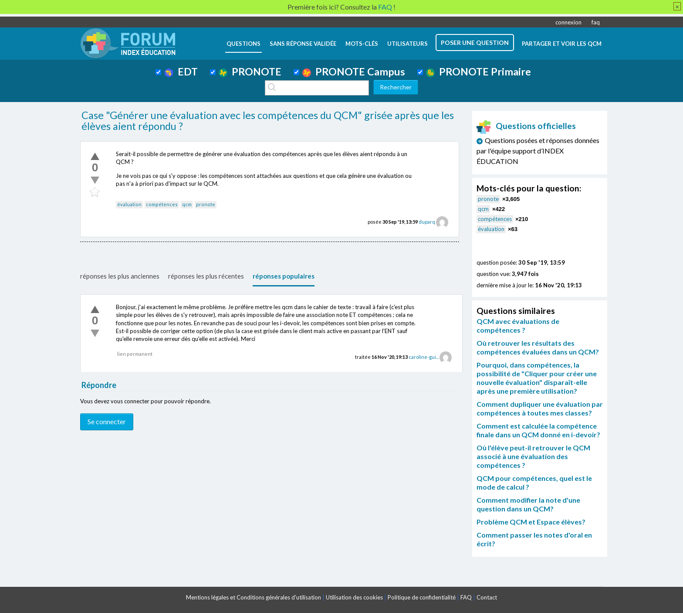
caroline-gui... (424, 357)
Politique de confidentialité (422, 597)
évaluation (129, 204)
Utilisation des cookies (354, 597)
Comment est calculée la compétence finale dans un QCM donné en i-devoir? (538, 430)
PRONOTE (250, 71)
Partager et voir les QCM (562, 43)
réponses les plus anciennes (119, 276)
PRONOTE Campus (353, 71)
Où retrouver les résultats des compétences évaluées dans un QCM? (538, 347)
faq (596, 22)
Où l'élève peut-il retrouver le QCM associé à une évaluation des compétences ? (533, 456)
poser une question (475, 42)
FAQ (466, 597)
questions (243, 43)
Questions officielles (526, 126)
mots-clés (361, 43)
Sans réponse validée (303, 43)
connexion (568, 22)
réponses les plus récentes (206, 276)
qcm (187, 204)
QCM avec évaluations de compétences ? (518, 325)
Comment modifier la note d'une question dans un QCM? (528, 504)
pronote (205, 204)
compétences (162, 204)
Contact (487, 597)
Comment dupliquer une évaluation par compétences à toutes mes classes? (540, 408)
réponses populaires (283, 276)
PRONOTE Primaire (478, 71)
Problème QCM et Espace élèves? (531, 522)
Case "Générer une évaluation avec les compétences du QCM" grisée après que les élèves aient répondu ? (267, 121)
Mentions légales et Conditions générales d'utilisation (253, 597)
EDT (181, 71)
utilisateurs (407, 43)
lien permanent (134, 354)
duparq (427, 222)
